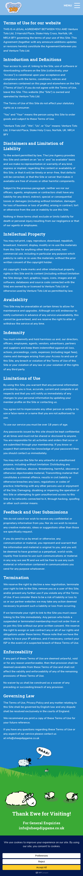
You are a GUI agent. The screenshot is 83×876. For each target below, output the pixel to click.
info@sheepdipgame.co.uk (23, 738)
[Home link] (13, 7)
